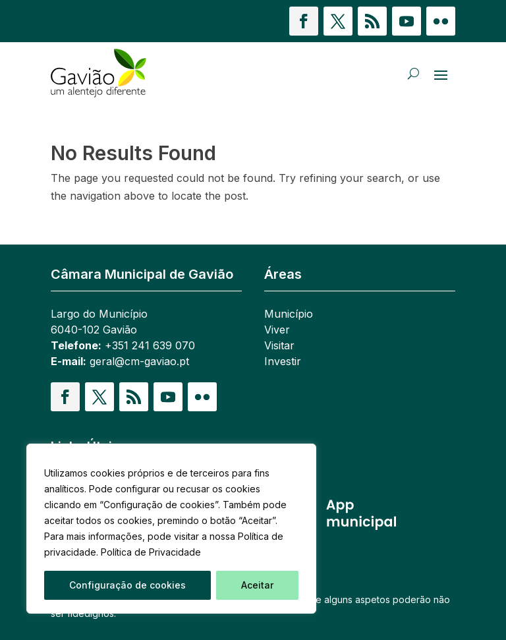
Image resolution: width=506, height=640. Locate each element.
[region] (171, 529)
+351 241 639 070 (150, 345)
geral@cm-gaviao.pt (139, 361)
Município (288, 313)
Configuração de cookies (127, 585)
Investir (282, 361)
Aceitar (257, 585)
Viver (277, 329)
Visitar (279, 345)
